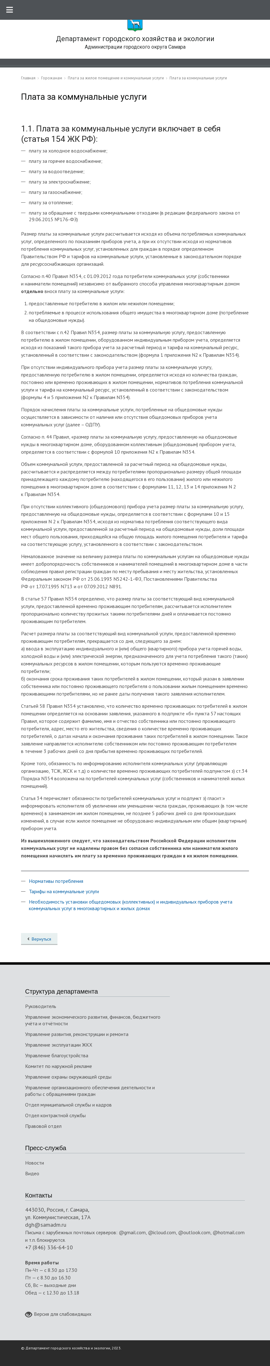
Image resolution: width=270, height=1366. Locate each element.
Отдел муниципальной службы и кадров (68, 1105)
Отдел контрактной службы (55, 1115)
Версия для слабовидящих (58, 1314)
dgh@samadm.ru (45, 1224)
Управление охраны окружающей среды (68, 1077)
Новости (34, 1163)
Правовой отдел (43, 1126)
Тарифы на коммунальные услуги (64, 891)
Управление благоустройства (56, 1055)
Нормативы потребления (56, 881)
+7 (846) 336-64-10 (49, 1247)
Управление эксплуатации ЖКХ (58, 1045)
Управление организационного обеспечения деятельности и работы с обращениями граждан (90, 1090)
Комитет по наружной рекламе (58, 1066)
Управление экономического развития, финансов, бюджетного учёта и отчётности (92, 1020)
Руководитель (40, 1006)
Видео (32, 1173)
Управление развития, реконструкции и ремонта (76, 1034)
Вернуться (41, 939)
